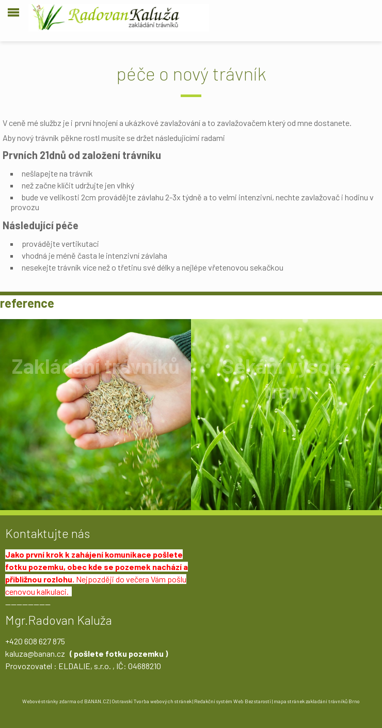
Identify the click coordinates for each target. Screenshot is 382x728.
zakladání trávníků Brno (333, 701)
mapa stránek (289, 701)
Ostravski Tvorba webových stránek (152, 701)
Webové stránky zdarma (49, 701)
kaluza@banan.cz (35, 653)
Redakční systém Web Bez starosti (232, 701)
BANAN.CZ (96, 701)
